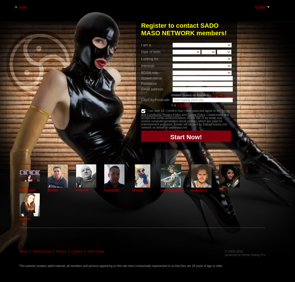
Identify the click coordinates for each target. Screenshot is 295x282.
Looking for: (150, 59)
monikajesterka (172, 190)
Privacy (61, 251)
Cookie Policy (196, 114)
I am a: (146, 45)
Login (23, 6)
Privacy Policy (171, 114)
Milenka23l (27, 190)
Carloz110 (111, 190)
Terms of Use (42, 251)
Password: (149, 84)
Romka (53, 190)
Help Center (95, 251)
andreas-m (199, 190)
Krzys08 (82, 190)
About (24, 251)
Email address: (152, 89)
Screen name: (152, 78)
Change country (223, 95)
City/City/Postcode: (155, 100)
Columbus (184, 105)
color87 (25, 219)
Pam (222, 190)
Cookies (76, 251)
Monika (137, 190)
